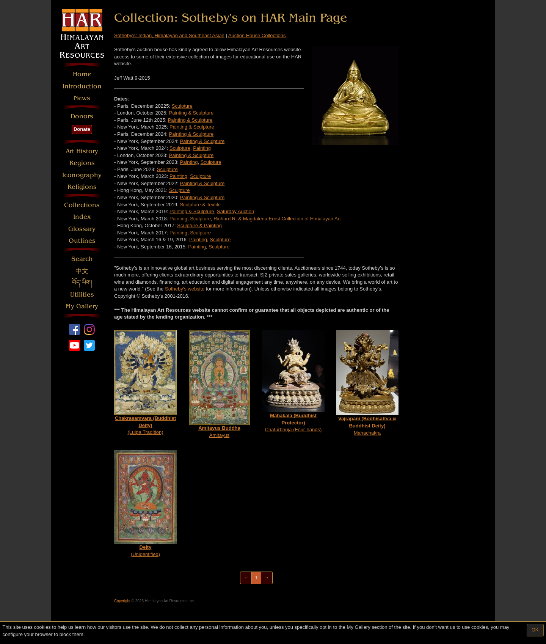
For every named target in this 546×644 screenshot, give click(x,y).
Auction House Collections (257, 35)
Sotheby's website (184, 289)
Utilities (82, 294)
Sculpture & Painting (199, 225)
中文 (81, 271)
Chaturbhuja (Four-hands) (293, 381)
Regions (82, 162)
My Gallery (82, 306)
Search (82, 258)
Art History (82, 151)
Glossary (82, 228)
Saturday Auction (235, 211)
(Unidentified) (145, 503)
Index (82, 216)
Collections (82, 205)
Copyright (122, 601)
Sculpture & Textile (200, 204)
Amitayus (219, 384)
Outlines (82, 240)
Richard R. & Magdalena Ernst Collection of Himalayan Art (276, 218)
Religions (82, 186)
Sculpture (182, 106)
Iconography (82, 175)
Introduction (82, 86)
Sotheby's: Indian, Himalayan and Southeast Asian (169, 35)
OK (535, 630)
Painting (202, 148)
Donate (82, 129)
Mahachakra (367, 383)
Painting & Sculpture (191, 113)
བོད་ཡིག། (82, 282)
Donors (82, 116)
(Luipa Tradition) (145, 382)
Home (82, 74)
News (82, 98)
